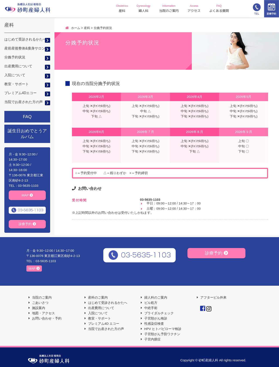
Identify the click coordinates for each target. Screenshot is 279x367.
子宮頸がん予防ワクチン (162, 334)
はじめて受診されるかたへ (25, 39)
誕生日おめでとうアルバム (27, 133)
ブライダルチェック (159, 313)
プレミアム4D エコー (103, 323)
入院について (14, 75)
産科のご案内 (98, 297)
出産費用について (18, 66)
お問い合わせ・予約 (46, 318)
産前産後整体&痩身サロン (24, 48)
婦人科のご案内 (155, 297)
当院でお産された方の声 (23, 102)
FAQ (27, 116)
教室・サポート (16, 84)
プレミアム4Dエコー (20, 93)
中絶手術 (150, 308)
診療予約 (27, 224)
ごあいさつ (40, 302)
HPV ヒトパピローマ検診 (162, 329)
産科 (9, 25)
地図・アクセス (43, 313)
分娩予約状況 (14, 57)
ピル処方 (150, 302)
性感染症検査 (154, 323)
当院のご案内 (42, 297)
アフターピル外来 (213, 297)
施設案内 (38, 308)
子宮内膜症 (152, 339)
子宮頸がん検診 (155, 318)
